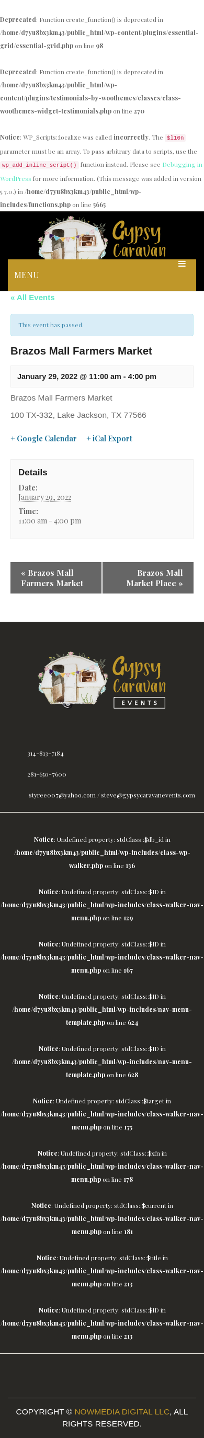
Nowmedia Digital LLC (121, 1411)
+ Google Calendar (43, 438)
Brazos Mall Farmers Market (52, 577)
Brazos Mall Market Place (154, 577)
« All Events (32, 297)
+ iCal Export (109, 438)
